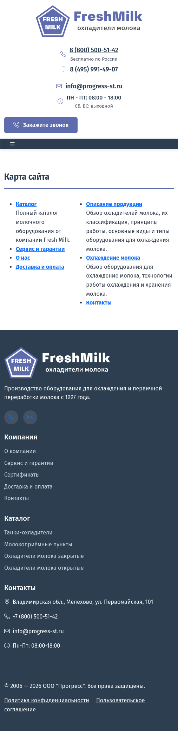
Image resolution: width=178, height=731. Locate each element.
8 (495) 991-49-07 (94, 69)
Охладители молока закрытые (44, 556)
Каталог (26, 204)
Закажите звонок (40, 125)
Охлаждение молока (113, 257)
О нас (23, 257)
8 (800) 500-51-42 (94, 50)
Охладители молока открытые (44, 568)
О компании (20, 451)
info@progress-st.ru (94, 86)
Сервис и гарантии (40, 249)
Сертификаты (22, 474)
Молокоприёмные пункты (38, 544)
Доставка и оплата (40, 267)
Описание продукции (114, 204)
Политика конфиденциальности (46, 700)
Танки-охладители (28, 532)
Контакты (99, 302)
